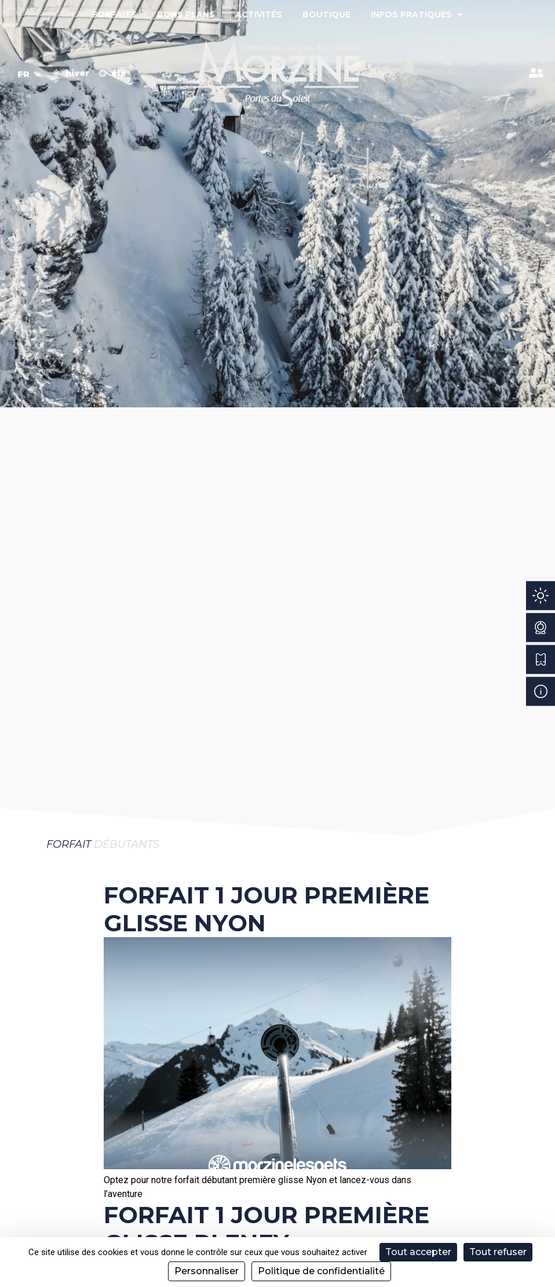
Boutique (326, 14)
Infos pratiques (417, 14)
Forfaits (114, 14)
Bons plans (186, 14)
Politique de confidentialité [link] (321, 1271)
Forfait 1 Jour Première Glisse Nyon (266, 909)
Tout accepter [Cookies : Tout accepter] (418, 1251)
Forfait (68, 844)
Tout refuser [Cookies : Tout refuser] (498, 1251)
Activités (258, 14)
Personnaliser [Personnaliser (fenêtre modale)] (206, 1271)
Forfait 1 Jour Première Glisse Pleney (266, 1229)
